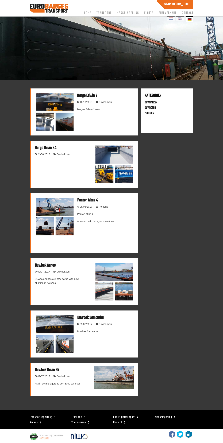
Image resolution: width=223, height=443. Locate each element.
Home (87, 12)
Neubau (34, 422)
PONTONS (149, 113)
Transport (104, 12)
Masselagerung (128, 12)
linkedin (189, 434)
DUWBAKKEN (151, 102)
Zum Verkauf (168, 12)
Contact (187, 12)
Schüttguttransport (124, 417)
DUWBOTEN (150, 108)
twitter (180, 434)
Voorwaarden (78, 422)
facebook (172, 434)
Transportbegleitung (41, 417)
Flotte (148, 12)
